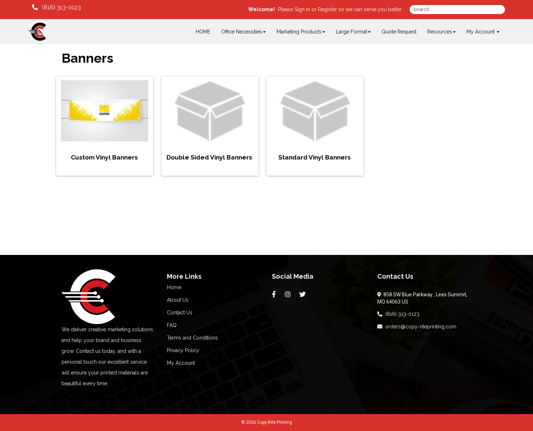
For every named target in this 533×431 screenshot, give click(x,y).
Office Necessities (243, 32)
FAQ (172, 325)
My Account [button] (483, 32)
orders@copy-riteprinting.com (416, 326)
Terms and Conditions (192, 338)
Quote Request (399, 32)
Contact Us (179, 312)
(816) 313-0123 (398, 314)
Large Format (353, 32)
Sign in (302, 9)
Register (327, 9)
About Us (177, 300)
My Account (181, 363)
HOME (203, 32)
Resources (441, 32)
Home (174, 287)
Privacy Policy (183, 350)
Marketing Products (301, 32)
